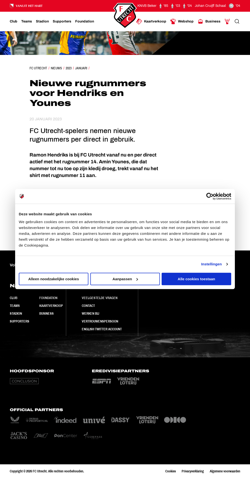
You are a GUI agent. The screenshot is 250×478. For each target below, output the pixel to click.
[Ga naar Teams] (26, 21)
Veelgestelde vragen (99, 298)
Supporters (19, 321)
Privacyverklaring (193, 471)
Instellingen (211, 264)
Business (46, 313)
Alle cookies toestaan (196, 279)
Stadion (16, 313)
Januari (81, 68)
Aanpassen (125, 279)
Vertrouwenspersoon (100, 321)
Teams (15, 305)
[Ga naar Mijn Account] (227, 21)
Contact (88, 305)
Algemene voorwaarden (225, 471)
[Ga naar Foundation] (84, 21)
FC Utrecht (38, 68)
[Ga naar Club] (13, 21)
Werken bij (90, 313)
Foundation (48, 298)
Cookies (170, 471)
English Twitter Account (102, 329)
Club (13, 298)
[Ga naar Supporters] (62, 21)
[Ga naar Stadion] (42, 21)
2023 (69, 68)
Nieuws (56, 68)
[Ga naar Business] (209, 21)
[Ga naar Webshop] (182, 21)
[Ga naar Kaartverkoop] (151, 21)
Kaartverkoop (51, 305)
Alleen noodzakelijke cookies (53, 279)
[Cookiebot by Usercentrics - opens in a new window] (209, 196)
